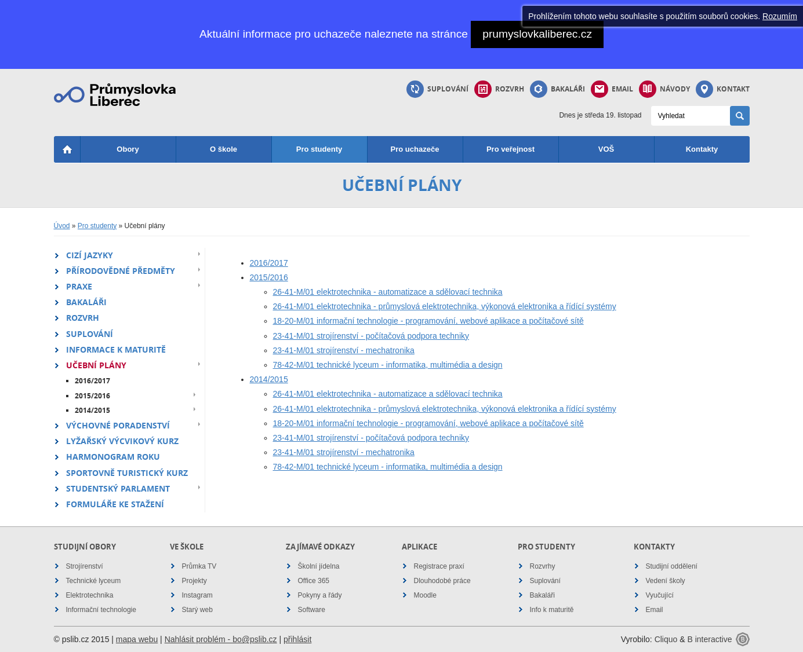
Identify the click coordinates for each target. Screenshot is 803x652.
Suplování (437, 89)
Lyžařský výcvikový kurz (122, 440)
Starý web (197, 610)
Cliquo (666, 639)
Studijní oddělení (671, 566)
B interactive (709, 639)
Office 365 (313, 581)
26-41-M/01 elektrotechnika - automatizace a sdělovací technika (388, 291)
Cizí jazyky (89, 255)
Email (612, 89)
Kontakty (702, 149)
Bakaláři (557, 89)
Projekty (194, 581)
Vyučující (660, 595)
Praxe (79, 286)
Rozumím (779, 16)
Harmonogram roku (113, 456)
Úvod (62, 226)
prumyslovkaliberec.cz (537, 34)
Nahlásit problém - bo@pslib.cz (221, 639)
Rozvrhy (542, 566)
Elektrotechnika (90, 595)
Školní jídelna (319, 566)
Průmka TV (199, 566)
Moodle (425, 595)
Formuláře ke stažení (115, 504)
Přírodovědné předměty (120, 270)
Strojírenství (84, 566)
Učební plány (96, 365)
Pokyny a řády (320, 595)
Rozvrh (499, 89)
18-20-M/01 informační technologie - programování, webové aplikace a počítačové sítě (428, 320)
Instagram (197, 595)
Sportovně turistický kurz (127, 472)
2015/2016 (92, 396)
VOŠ (606, 149)
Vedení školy (665, 581)
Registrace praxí (439, 566)
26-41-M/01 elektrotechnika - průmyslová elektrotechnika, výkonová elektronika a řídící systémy (444, 306)
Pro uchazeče (415, 149)
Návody (664, 89)
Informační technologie (101, 610)
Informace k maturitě (116, 349)
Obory (128, 149)
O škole (223, 149)
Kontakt (723, 89)
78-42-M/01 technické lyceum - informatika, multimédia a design (388, 364)
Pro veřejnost (510, 149)
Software (311, 610)
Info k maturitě (552, 610)
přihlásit (297, 639)
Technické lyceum (93, 581)
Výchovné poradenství (118, 425)
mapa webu (137, 639)
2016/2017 (92, 381)
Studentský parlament (118, 488)
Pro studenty (319, 149)
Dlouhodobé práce (442, 581)
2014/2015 (92, 410)
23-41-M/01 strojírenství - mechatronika (344, 350)
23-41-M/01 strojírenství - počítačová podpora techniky (371, 335)
